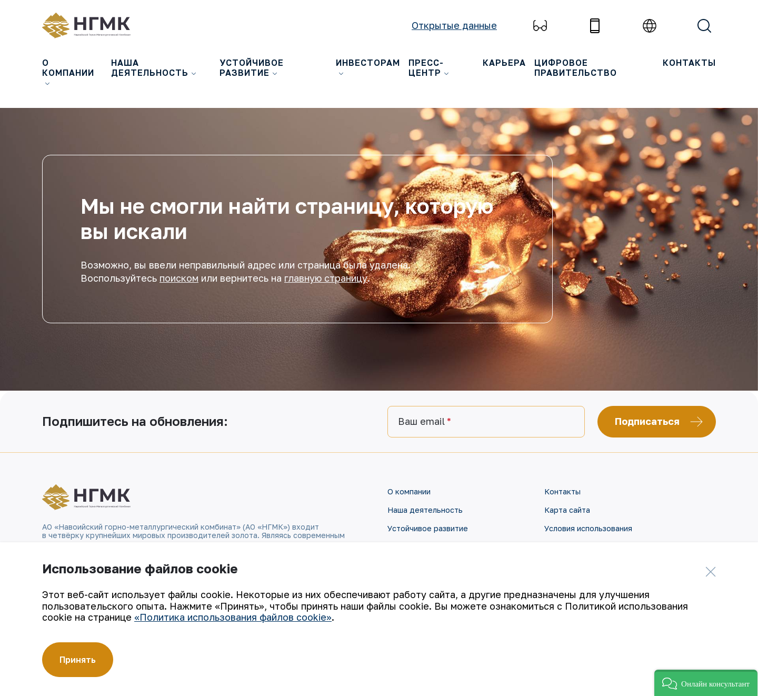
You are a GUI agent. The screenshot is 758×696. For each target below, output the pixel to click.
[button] (705, 683)
